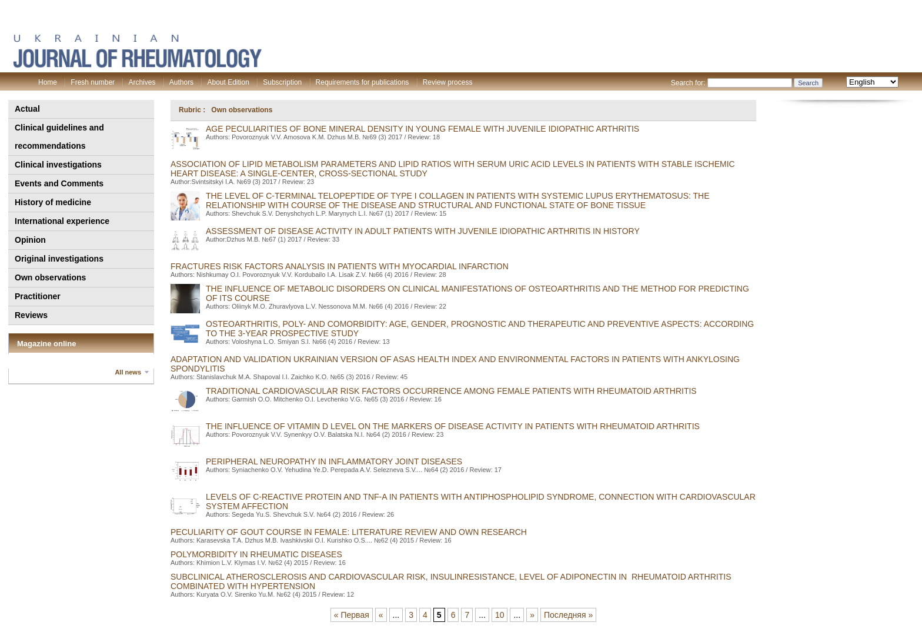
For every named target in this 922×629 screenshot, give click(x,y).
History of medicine (53, 202)
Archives (141, 82)
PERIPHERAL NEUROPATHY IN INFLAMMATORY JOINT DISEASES (334, 461)
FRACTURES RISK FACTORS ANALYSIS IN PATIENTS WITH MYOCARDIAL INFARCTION (340, 266)
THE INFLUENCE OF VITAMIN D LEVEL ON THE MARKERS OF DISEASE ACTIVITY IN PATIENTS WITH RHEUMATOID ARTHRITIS (453, 426)
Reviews (31, 315)
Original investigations (59, 258)
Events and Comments (59, 183)
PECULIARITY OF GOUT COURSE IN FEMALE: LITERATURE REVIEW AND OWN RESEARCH (349, 532)
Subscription (282, 82)
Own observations (50, 277)
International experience (62, 221)
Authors (181, 82)
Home (47, 82)
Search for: (688, 83)
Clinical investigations (58, 164)
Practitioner (38, 296)
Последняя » (568, 615)
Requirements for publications (362, 82)
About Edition (228, 82)
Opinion (30, 240)
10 (500, 615)
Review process (448, 82)
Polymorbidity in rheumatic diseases (256, 554)
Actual (27, 108)
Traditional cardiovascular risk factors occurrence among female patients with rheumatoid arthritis (451, 391)
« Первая (351, 615)
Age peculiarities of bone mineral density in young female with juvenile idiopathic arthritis (422, 128)
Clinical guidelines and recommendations (59, 136)
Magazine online (46, 343)
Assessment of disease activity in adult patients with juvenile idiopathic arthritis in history (423, 231)
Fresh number (93, 82)
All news (128, 372)
